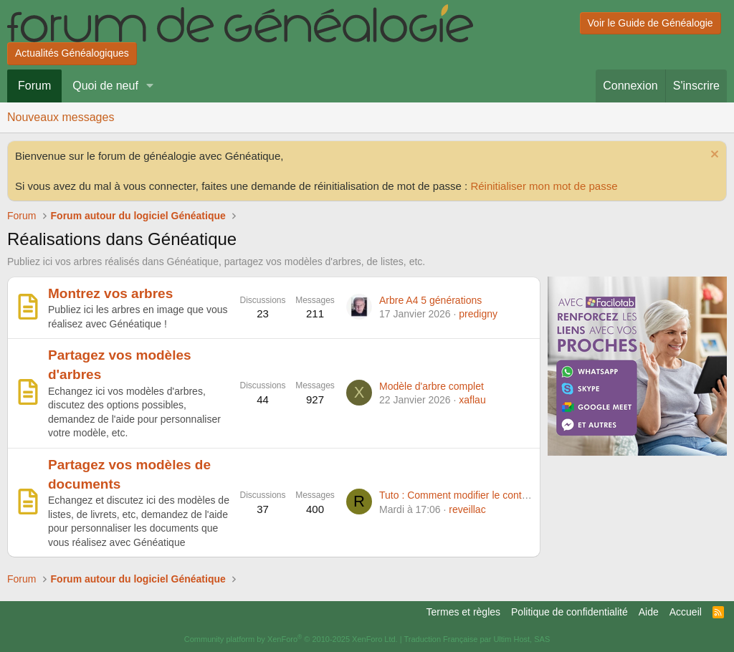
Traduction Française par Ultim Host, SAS (477, 639)
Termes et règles (463, 612)
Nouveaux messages (60, 117)
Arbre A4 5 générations (430, 300)
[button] (150, 85)
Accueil (685, 612)
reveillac (467, 509)
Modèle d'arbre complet (431, 386)
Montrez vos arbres (110, 293)
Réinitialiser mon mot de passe (543, 186)
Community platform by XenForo (291, 639)
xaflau (472, 400)
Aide (649, 612)
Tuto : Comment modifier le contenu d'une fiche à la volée (507, 495)
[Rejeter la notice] (713, 155)
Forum (34, 86)
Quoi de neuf (105, 86)
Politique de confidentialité (569, 612)
